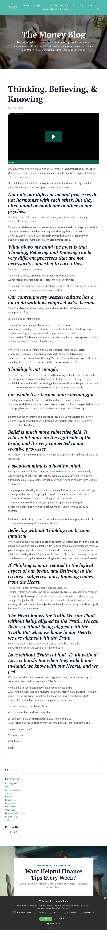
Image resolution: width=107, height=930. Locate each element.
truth (8, 830)
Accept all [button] (46, 919)
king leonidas (12, 809)
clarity (8, 797)
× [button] (105, 898)
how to (9, 801)
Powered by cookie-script (53, 928)
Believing (80, 408)
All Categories (12, 784)
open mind (11, 818)
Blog (81, 5)
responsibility (12, 826)
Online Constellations (49, 7)
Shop (73, 5)
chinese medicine (14, 793)
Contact (90, 5)
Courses (35, 5)
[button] (53, 924)
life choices (11, 813)
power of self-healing (17, 822)
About (25, 5)
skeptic (64, 476)
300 (7, 789)
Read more (66, 908)
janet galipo (11, 805)
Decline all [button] (61, 919)
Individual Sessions (63, 7)
